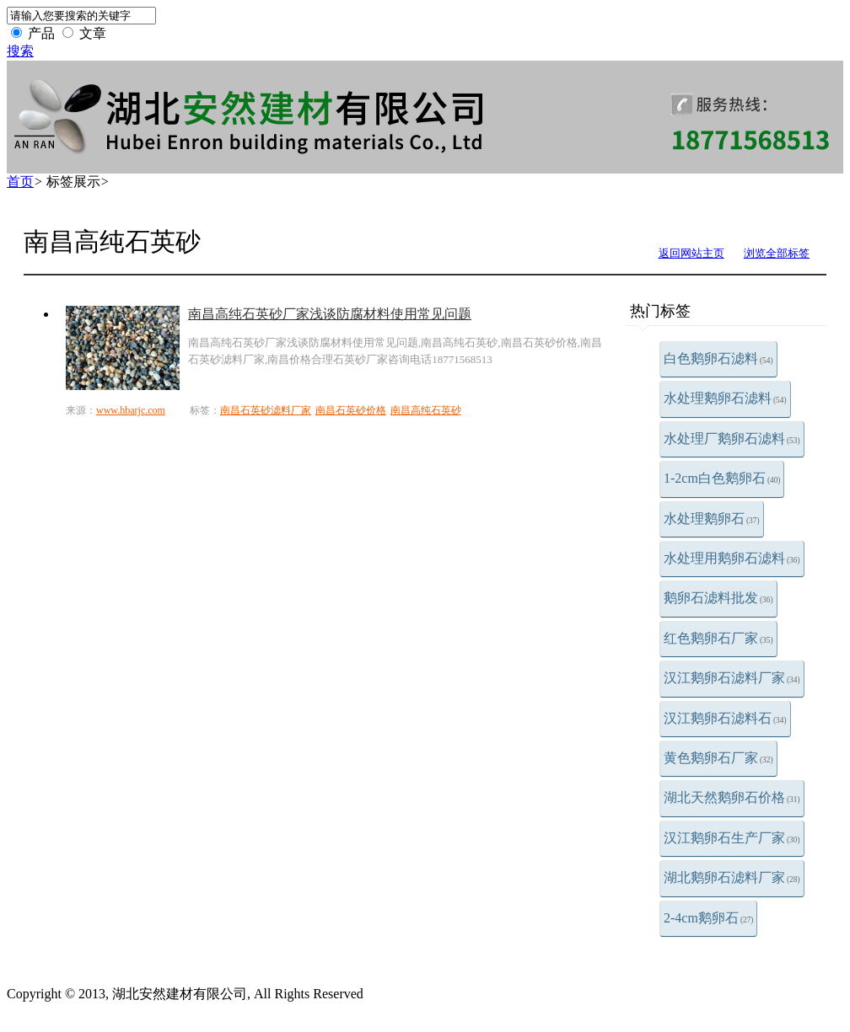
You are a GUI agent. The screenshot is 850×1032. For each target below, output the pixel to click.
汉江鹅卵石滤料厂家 (732, 678)
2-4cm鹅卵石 (708, 918)
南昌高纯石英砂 (425, 410)
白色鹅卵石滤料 (718, 358)
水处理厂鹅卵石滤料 (732, 438)
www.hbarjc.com (130, 410)
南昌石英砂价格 (350, 410)
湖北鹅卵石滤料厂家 (732, 877)
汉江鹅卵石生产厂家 (732, 838)
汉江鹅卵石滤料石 (725, 718)
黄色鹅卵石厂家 (718, 758)
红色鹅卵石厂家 (718, 638)
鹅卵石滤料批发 (718, 598)
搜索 (20, 51)
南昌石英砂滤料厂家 (265, 410)
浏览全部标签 (777, 253)
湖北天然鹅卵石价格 (732, 797)
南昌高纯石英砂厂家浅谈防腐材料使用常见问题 (329, 314)
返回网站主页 (691, 253)
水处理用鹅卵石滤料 (732, 558)
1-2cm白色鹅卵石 (722, 478)
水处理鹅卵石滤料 (725, 398)
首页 (20, 181)
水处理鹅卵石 (712, 518)
